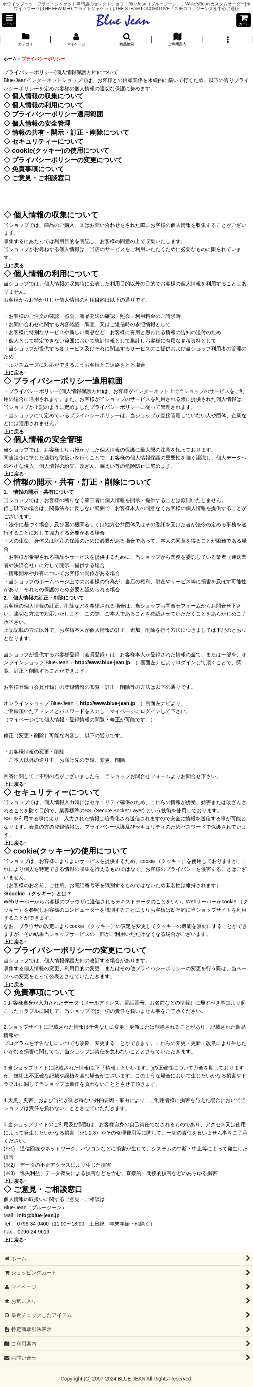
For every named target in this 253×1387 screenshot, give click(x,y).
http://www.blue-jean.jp (102, 662)
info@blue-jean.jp (38, 1215)
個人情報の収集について (47, 96)
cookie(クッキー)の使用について (60, 150)
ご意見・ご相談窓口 (41, 178)
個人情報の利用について (47, 105)
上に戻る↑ (15, 265)
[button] (9, 20)
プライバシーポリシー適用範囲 (57, 114)
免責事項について (38, 169)
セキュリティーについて (47, 141)
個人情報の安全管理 (41, 123)
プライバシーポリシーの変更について (67, 160)
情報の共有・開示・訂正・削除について (70, 132)
